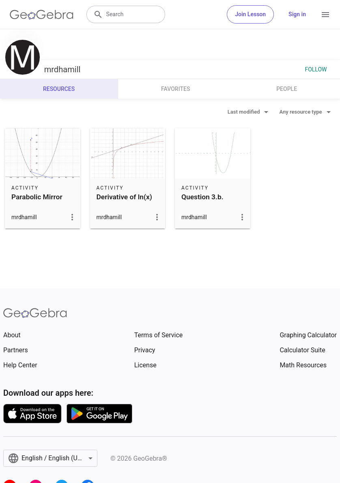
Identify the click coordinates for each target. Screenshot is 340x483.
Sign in (297, 14)
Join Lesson (250, 14)
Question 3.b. (202, 197)
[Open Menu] (325, 14)
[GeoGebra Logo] (41, 14)
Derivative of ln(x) (124, 197)
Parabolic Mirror (36, 197)
